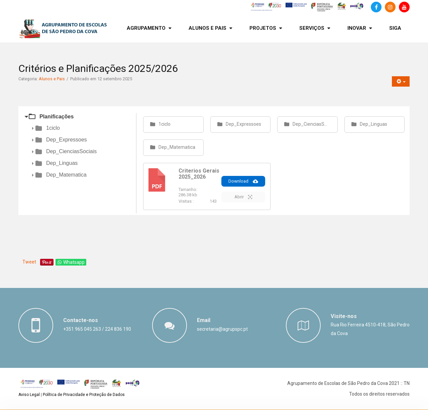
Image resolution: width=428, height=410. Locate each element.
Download (243, 181)
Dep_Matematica (66, 175)
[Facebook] (376, 7)
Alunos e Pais (52, 78)
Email (203, 320)
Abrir (243, 197)
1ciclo (53, 128)
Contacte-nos (80, 320)
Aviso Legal (29, 394)
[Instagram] (390, 7)
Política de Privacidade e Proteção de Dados (84, 394)
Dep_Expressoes (66, 139)
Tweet (29, 262)
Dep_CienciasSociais (71, 151)
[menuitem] (149, 28)
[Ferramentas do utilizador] (401, 81)
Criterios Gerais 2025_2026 (199, 174)
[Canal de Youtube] (404, 7)
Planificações (56, 116)
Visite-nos (344, 316)
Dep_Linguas (62, 163)
